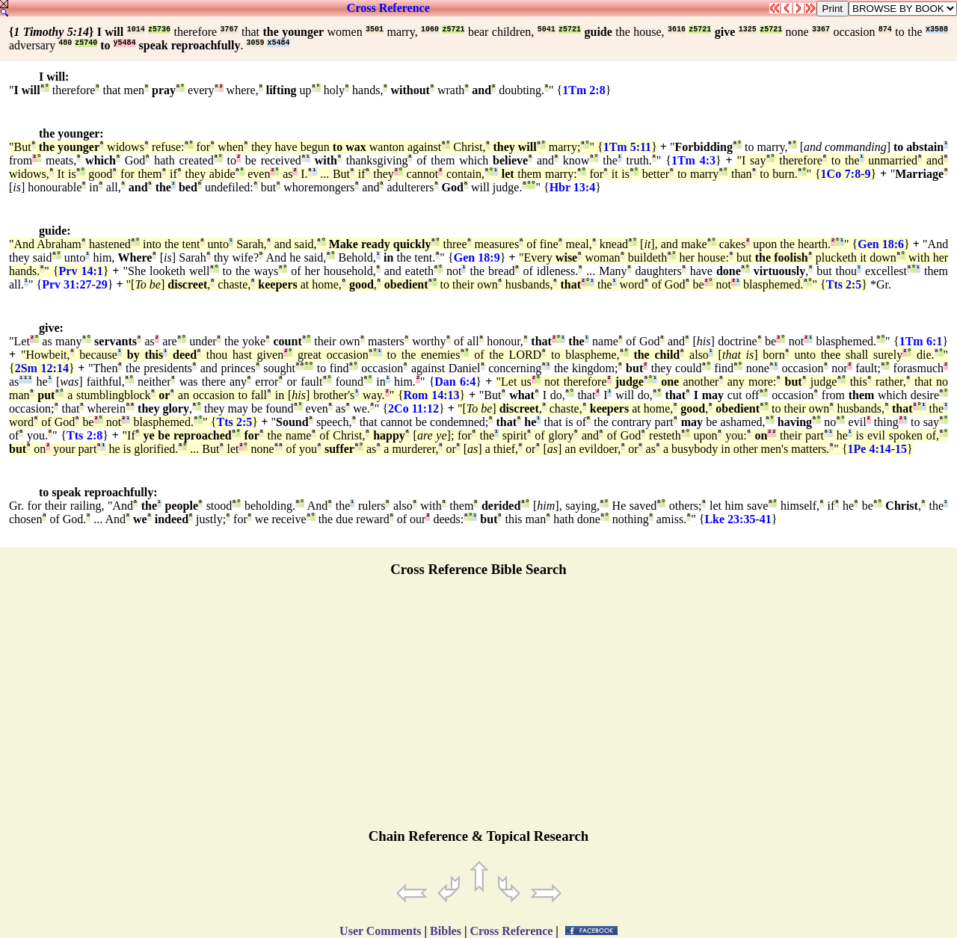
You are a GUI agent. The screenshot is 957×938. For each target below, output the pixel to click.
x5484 (278, 43)
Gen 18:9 (477, 257)
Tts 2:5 (844, 284)
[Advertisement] (478, 709)
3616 (677, 29)
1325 (748, 29)
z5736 (159, 29)
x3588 (937, 29)
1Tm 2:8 (583, 90)
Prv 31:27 (66, 284)
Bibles (445, 931)
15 (901, 448)
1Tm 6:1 (921, 341)
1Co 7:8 (841, 173)
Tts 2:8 (84, 435)
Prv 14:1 (81, 271)
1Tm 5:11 (627, 147)
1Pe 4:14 (869, 448)
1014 (136, 29)
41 (766, 519)
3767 (230, 29)
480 (65, 43)
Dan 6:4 (455, 381)
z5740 (86, 43)
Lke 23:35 (729, 519)
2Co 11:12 (413, 408)
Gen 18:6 (881, 244)
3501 (375, 29)
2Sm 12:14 (42, 368)
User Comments (380, 931)
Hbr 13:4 (572, 187)
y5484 (125, 43)
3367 (821, 29)
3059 (255, 43)
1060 (430, 29)
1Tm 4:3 (693, 160)
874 (885, 29)
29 (102, 284)
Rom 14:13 (432, 395)
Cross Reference (388, 7)
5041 (547, 29)
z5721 (453, 29)
